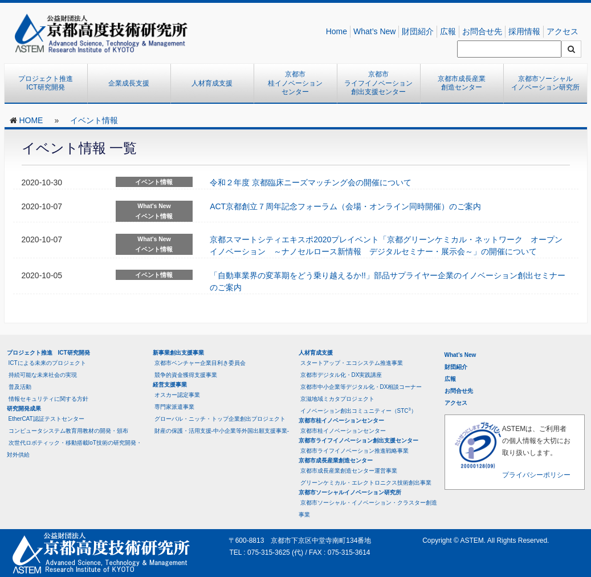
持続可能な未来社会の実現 (43, 375)
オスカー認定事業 (177, 395)
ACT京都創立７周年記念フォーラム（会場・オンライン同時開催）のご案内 (345, 206)
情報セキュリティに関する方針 (48, 399)
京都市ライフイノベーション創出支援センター (378, 83)
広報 (448, 31)
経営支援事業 (170, 384)
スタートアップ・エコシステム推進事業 (351, 363)
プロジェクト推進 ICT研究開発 (49, 83)
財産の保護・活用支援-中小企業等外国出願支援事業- (222, 431)
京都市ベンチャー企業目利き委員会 (200, 363)
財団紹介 (418, 31)
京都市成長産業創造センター (462, 83)
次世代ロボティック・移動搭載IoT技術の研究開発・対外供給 (74, 449)
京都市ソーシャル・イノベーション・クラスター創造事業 (368, 508)
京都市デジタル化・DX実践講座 (341, 375)
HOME (31, 120)
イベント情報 (94, 120)
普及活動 (20, 387)
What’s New (374, 31)
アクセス (562, 31)
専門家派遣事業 (174, 407)
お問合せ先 (482, 31)
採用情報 (524, 31)
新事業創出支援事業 (178, 353)
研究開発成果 (24, 408)
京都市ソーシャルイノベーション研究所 (545, 83)
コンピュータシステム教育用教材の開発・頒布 (68, 431)
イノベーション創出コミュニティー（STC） (358, 410)
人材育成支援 (212, 83)
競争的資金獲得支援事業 (185, 375)
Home (336, 31)
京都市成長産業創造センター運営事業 (348, 471)
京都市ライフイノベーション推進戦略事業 (354, 451)
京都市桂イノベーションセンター (295, 83)
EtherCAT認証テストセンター (46, 419)
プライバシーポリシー (536, 475)
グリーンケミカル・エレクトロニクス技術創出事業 (365, 483)
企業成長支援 (128, 83)
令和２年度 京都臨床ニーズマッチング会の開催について (310, 182)
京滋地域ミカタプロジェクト (337, 399)
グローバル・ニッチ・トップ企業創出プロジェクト (220, 419)
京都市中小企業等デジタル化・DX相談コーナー (361, 387)
